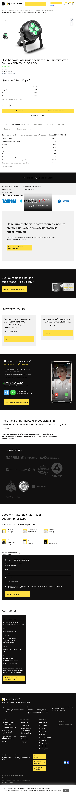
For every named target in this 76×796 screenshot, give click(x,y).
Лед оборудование (9, 727)
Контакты (43, 722)
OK (66, 790)
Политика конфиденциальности (65, 722)
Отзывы (61, 124)
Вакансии (24, 739)
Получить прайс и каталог (37, 4)
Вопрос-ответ (44, 743)
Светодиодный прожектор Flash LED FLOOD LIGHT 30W (57, 320)
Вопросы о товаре (24, 129)
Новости (42, 731)
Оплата (50, 124)
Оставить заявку (13, 594)
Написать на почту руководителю (11, 678)
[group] (42, 36)
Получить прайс (39, 768)
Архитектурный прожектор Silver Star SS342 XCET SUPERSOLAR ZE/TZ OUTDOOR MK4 (18, 323)
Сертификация (6, 189)
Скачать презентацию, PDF (13, 289)
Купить (18, 339)
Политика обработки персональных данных (65, 725)
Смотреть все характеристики (12, 99)
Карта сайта (25, 733)
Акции (23, 736)
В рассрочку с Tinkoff (38, 115)
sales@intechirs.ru (9, 631)
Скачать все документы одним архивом (10, 553)
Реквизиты (24, 725)
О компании (44, 740)
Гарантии (8, 129)
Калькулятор (44, 749)
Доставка (38, 124)
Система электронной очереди (7, 732)
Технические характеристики (16, 124)
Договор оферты (7, 782)
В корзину (19, 110)
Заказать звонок (56, 3)
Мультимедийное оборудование (9, 738)
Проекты (24, 722)
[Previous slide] (5, 21)
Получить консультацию (56, 110)
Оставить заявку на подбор (16, 402)
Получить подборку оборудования (15, 247)
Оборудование (45, 737)
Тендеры (23, 742)
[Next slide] (5, 53)
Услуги (4, 741)
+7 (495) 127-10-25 (9, 641)
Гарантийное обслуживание (26, 729)
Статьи (42, 734)
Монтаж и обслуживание (10, 186)
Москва (7, 710)
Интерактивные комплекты (8, 723)
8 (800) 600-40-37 (13, 383)
